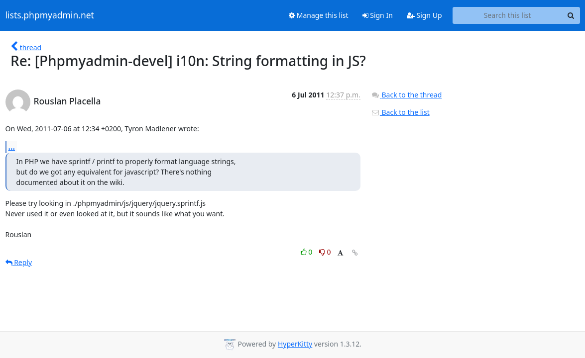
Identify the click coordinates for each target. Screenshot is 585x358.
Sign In (377, 15)
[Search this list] (508, 15)
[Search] (571, 15)
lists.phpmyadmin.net (49, 15)
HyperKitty (295, 344)
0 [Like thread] (307, 252)
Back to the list (400, 112)
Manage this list (319, 15)
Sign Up (424, 15)
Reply (18, 262)
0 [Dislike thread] (325, 252)
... (11, 146)
